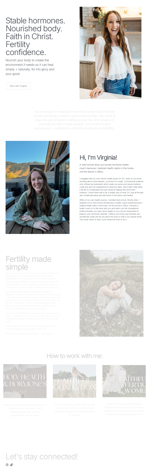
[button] (7, 464)
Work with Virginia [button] (18, 86)
